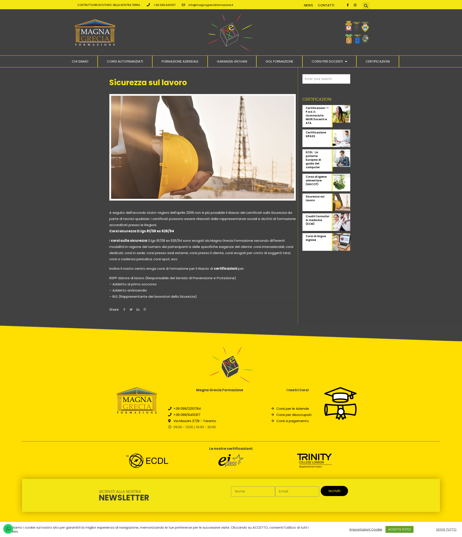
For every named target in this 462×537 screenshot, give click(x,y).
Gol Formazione (279, 61)
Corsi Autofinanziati (125, 61)
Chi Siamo (80, 61)
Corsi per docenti (329, 61)
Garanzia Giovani (232, 61)
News (308, 5)
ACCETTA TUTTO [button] (399, 529)
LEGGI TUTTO (446, 529)
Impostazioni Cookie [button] (366, 529)
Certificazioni (378, 61)
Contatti (326, 5)
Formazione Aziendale (180, 61)
